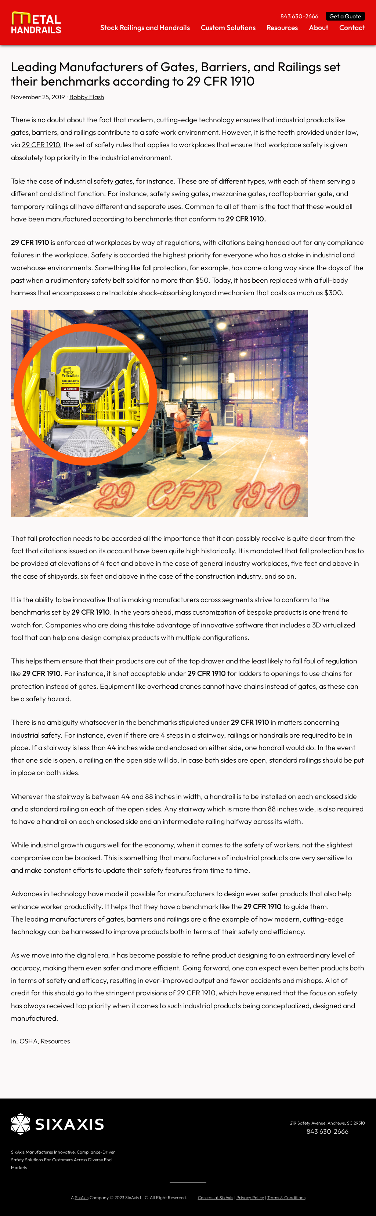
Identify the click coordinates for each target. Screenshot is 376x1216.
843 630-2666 (299, 16)
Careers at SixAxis (215, 1197)
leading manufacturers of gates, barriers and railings (107, 918)
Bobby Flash (86, 97)
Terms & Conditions (286, 1197)
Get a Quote (345, 16)
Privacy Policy (250, 1197)
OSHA (28, 1041)
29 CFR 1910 (41, 144)
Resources (55, 1041)
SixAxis (81, 1197)
